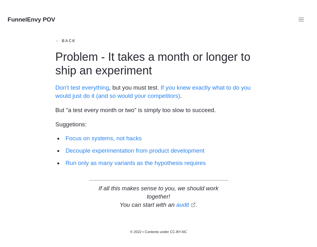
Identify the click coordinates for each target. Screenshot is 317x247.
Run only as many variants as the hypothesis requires (136, 163)
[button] (301, 19)
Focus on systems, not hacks (104, 138)
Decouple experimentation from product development (135, 150)
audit (182, 204)
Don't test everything (82, 87)
